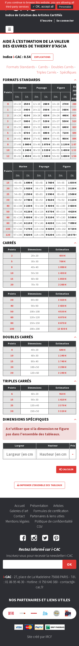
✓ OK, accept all (43, 6)
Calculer (66, 469)
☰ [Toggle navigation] (9, 29)
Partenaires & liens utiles (47, 516)
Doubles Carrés (62, 67)
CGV (39, 526)
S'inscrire (46, 20)
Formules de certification (50, 511)
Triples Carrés (46, 72)
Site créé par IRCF (39, 636)
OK (69, 564)
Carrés (43, 67)
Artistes (58, 505)
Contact (19, 516)
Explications (42, 57)
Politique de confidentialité (54, 521)
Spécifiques (68, 72)
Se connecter (65, 20)
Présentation (39, 505)
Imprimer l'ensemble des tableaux (39, 485)
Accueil (20, 505)
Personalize (65, 6)
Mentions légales (17, 521)
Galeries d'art (19, 511)
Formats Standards (20, 67)
